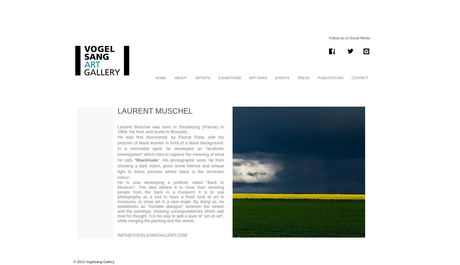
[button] (299, 172)
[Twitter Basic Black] (350, 51)
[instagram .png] (366, 51)
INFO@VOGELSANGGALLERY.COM (152, 235)
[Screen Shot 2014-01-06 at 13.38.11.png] (332, 51)
